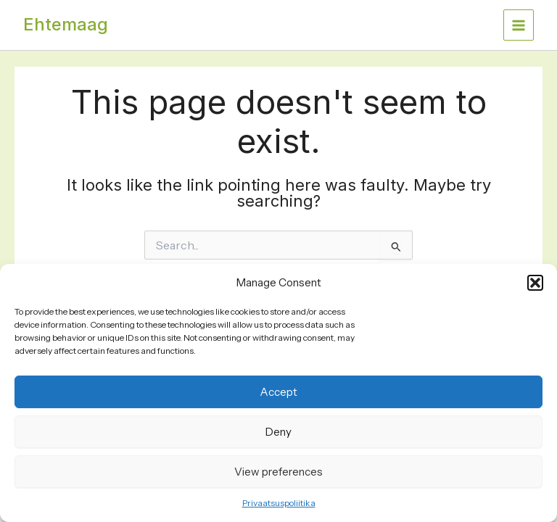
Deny (278, 432)
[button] (535, 283)
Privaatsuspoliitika (278, 502)
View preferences (278, 471)
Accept (278, 392)
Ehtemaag (65, 24)
